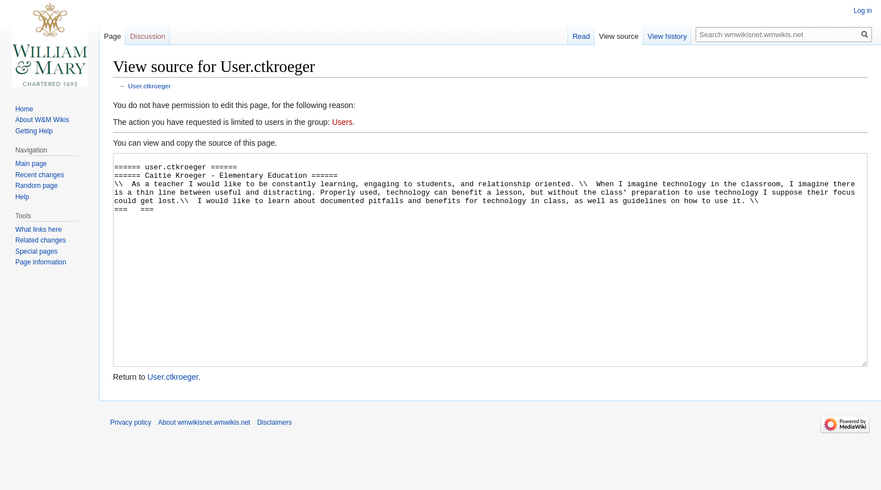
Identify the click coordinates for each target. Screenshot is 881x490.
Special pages (36, 251)
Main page (31, 164)
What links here (38, 229)
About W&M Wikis (42, 120)
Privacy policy (130, 465)
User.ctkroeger (149, 85)
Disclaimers (274, 465)
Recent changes (39, 175)
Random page (36, 186)
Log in (862, 11)
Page (112, 36)
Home (24, 109)
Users (342, 122)
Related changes (40, 240)
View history (667, 36)
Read (581, 36)
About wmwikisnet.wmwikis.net (204, 465)
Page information (40, 262)
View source (619, 36)
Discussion (147, 36)
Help (22, 197)
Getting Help (34, 131)
